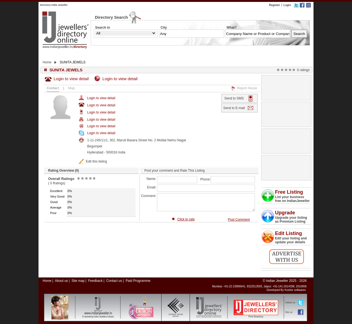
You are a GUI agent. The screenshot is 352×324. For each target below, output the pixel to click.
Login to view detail (71, 78)
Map (71, 88)
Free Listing (289, 192)
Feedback (95, 281)
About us (61, 281)
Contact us (114, 281)
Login (287, 5)
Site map (78, 281)
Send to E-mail (234, 108)
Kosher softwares (295, 289)
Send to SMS (234, 98)
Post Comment (239, 220)
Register (274, 5)
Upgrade (285, 212)
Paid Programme (138, 281)
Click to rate (186, 219)
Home (47, 62)
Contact (53, 88)
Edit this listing (96, 161)
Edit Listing (288, 233)
